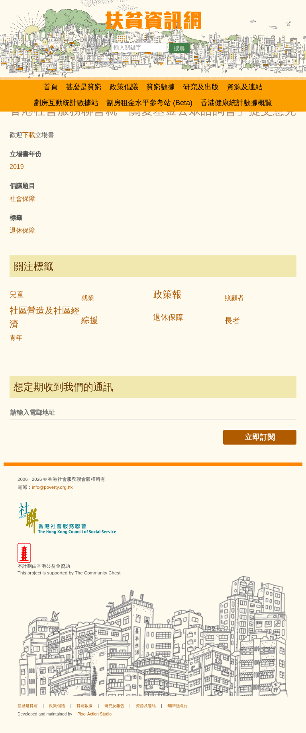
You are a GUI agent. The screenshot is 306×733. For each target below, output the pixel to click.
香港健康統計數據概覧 (236, 103)
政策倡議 (124, 87)
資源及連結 (245, 87)
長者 (232, 320)
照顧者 (234, 297)
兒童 (17, 294)
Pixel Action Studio (94, 714)
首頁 (50, 87)
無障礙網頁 (177, 706)
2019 (17, 166)
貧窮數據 (160, 87)
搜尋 (179, 48)
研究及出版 (201, 87)
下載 (28, 134)
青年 (16, 337)
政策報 (167, 294)
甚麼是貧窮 (84, 87)
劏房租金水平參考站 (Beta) (149, 103)
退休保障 (22, 230)
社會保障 (22, 198)
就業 (87, 297)
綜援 (89, 320)
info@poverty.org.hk (52, 487)
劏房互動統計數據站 (66, 103)
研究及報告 (114, 706)
